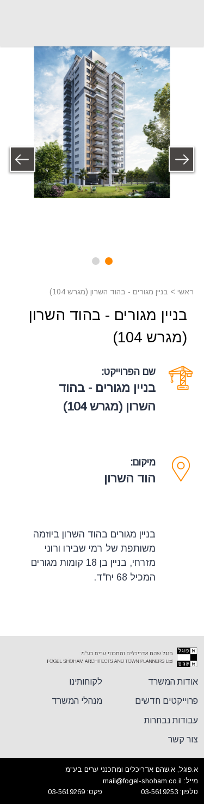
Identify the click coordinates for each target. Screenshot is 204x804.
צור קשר (183, 739)
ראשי (185, 291)
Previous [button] (182, 160)
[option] (102, 122)
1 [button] (109, 261)
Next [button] (22, 160)
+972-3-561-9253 (16, 24)
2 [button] (96, 261)
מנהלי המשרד (77, 700)
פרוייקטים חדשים (166, 700)
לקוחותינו (85, 681)
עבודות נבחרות (171, 720)
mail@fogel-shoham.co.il (142, 781)
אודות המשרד (173, 681)
